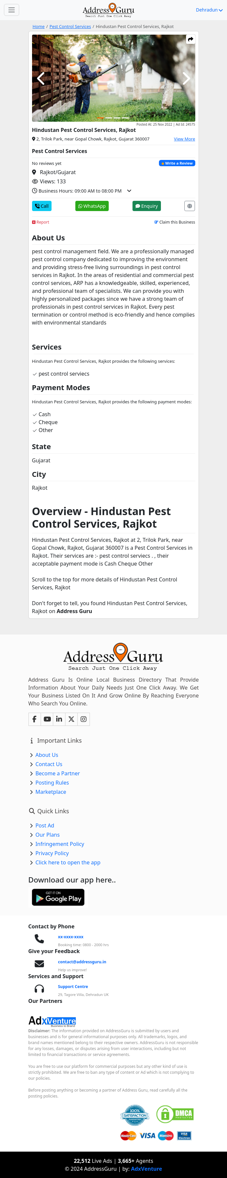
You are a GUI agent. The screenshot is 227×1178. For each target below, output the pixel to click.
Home (39, 26)
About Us (46, 755)
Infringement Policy (59, 844)
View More (184, 139)
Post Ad (44, 825)
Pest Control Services (70, 26)
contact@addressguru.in (82, 962)
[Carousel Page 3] (117, 117)
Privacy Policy (52, 853)
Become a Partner (57, 773)
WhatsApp (92, 206)
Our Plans (47, 834)
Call (42, 206)
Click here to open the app (67, 862)
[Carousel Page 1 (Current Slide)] (100, 117)
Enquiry (146, 206)
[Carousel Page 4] (125, 117)
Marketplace (50, 791)
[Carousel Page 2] (108, 117)
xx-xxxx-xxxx (71, 937)
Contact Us (48, 764)
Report (40, 222)
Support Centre (73, 986)
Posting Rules (52, 782)
